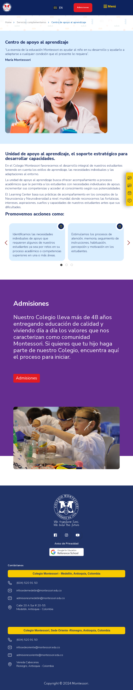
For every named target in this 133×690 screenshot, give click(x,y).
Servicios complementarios (31, 22)
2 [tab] (66, 265)
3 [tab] (71, 265)
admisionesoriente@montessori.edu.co (39, 655)
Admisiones (83, 7)
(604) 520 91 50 (27, 640)
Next (128, 242)
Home (8, 22)
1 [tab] (61, 265)
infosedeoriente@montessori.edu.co (38, 647)
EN (61, 7)
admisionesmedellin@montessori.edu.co (40, 598)
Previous (5, 242)
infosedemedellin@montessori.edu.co (39, 590)
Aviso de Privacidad (66, 543)
